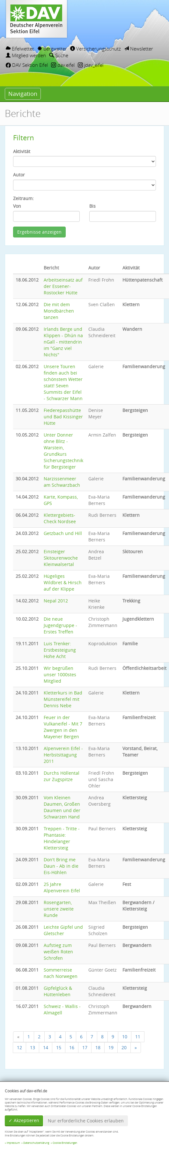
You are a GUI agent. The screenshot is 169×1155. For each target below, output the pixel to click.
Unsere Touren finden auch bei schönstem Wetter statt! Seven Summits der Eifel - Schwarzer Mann (63, 382)
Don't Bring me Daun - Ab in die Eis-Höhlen (61, 866)
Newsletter (138, 48)
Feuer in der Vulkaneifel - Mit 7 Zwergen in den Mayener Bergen (63, 727)
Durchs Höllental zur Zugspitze (61, 776)
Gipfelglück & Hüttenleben (58, 991)
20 (124, 1047)
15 (58, 1047)
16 (71, 1047)
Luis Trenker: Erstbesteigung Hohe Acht (60, 649)
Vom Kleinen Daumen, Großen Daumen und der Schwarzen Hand (62, 807)
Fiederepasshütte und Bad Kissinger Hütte (63, 416)
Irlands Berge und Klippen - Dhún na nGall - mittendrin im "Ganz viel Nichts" (63, 342)
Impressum (13, 1142)
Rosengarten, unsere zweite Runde (59, 908)
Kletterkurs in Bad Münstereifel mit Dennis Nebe (63, 699)
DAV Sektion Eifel (27, 65)
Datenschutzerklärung (36, 1142)
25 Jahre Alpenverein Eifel (62, 887)
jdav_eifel (90, 65)
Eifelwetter (20, 48)
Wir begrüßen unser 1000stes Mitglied (60, 674)
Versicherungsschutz (95, 48)
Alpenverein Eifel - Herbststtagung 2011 (63, 754)
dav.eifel (63, 65)
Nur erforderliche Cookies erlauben (86, 1121)
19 (111, 1047)
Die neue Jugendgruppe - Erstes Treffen (60, 625)
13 (32, 1047)
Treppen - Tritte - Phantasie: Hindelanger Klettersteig (62, 838)
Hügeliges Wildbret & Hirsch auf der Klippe (63, 582)
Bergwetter (52, 48)
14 (45, 1047)
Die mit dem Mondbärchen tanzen (59, 310)
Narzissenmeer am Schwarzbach (62, 482)
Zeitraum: (23, 198)
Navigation (22, 93)
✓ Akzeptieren (24, 1120)
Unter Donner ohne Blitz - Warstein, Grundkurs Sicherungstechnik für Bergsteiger (63, 451)
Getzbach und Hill (63, 533)
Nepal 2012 (56, 601)
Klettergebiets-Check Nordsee (60, 518)
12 (19, 1047)
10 (124, 1037)
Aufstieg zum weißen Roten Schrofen (58, 951)
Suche (58, 55)
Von (17, 206)
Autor (19, 175)
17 (84, 1047)
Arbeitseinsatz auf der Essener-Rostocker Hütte (63, 286)
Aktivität (21, 151)
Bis (92, 206)
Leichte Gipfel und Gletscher (63, 930)
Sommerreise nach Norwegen (60, 973)
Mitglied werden (26, 55)
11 (137, 1037)
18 (97, 1047)
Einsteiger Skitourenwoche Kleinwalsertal (61, 557)
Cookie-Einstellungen (65, 1142)
